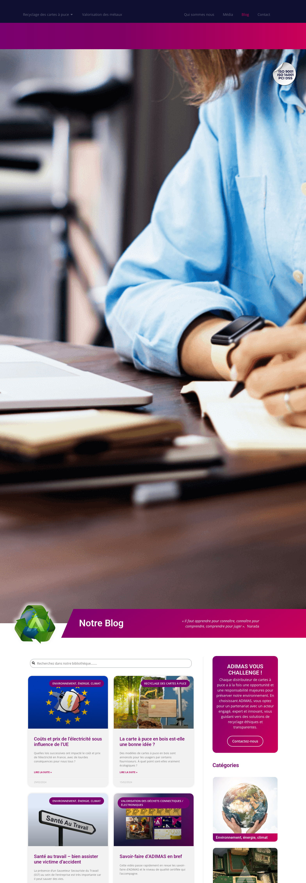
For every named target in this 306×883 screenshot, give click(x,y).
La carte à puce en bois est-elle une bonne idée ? (152, 741)
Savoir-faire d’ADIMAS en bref (151, 856)
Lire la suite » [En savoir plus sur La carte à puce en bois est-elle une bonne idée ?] (128, 772)
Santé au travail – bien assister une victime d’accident (66, 859)
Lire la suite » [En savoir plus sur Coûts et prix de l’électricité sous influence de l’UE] (43, 772)
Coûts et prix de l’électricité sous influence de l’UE (68, 741)
